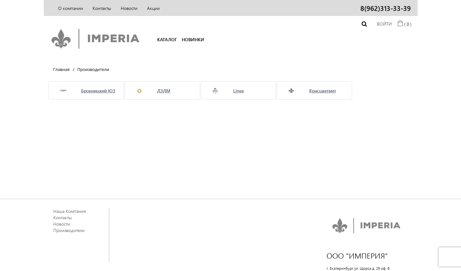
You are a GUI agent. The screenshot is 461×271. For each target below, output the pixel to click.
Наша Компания (69, 211)
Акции (153, 8)
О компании (70, 8)
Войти (384, 24)
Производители (69, 230)
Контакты (102, 8)
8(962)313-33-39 (385, 8)
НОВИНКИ (193, 39)
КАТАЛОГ (167, 39)
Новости (129, 8)
